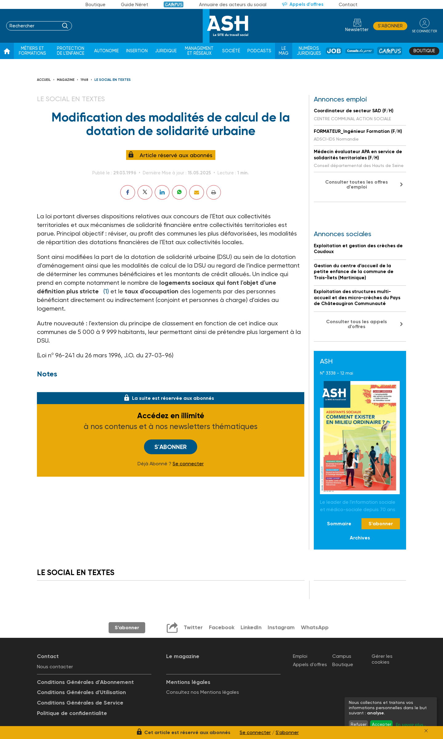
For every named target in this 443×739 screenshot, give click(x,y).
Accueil (44, 80)
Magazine (65, 80)
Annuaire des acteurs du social (232, 4)
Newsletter (357, 29)
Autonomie (106, 51)
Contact (348, 4)
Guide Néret (134, 4)
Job (333, 51)
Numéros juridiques (309, 51)
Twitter (193, 627)
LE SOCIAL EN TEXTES (112, 80)
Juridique (166, 51)
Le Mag (284, 51)
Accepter (381, 724)
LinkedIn (251, 627)
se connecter (424, 31)
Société (231, 51)
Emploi (300, 656)
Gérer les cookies (382, 659)
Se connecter (188, 464)
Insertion (137, 51)
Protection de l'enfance (70, 51)
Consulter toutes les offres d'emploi (356, 184)
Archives (360, 538)
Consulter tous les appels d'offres (356, 324)
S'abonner (390, 26)
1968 (84, 80)
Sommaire (339, 523)
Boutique (96, 4)
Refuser (358, 724)
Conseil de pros (359, 51)
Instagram (281, 627)
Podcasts (259, 51)
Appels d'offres (306, 4)
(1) (106, 291)
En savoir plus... (411, 724)
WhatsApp (315, 627)
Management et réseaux (199, 51)
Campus (174, 4)
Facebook (221, 627)
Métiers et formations (32, 51)
